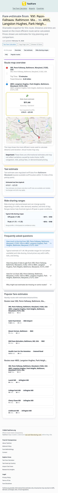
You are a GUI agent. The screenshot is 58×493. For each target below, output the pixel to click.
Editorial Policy (6, 446)
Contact (4, 452)
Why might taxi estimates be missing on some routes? (26, 285)
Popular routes (15, 54)
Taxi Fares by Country (8, 463)
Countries (40, 8)
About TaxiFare (6, 443)
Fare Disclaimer (7, 483)
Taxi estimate (28, 50)
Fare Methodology (8, 449)
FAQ (6, 54)
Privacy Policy (6, 477)
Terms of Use (6, 480)
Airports (32, 8)
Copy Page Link (24, 44)
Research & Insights (8, 469)
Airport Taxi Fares (7, 466)
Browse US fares (36, 44)
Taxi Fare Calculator (20, 8)
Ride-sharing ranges (42, 50)
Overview (18, 50)
